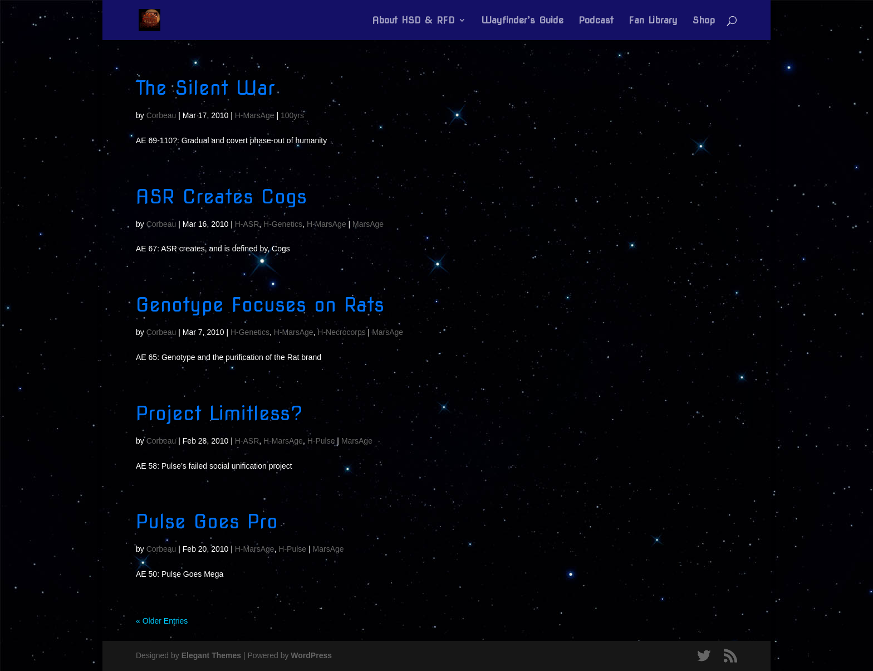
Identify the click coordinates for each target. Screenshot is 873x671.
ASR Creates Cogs (221, 196)
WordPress (311, 655)
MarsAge (368, 224)
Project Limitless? (219, 413)
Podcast (596, 21)
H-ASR (247, 224)
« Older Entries (162, 620)
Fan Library (653, 21)
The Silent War (205, 88)
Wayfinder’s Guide (522, 21)
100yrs (292, 115)
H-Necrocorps (341, 332)
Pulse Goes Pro (207, 521)
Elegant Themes (211, 655)
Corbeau (161, 115)
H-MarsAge (254, 115)
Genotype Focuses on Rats (260, 305)
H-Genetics (282, 224)
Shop (704, 21)
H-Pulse (321, 440)
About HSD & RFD (413, 21)
